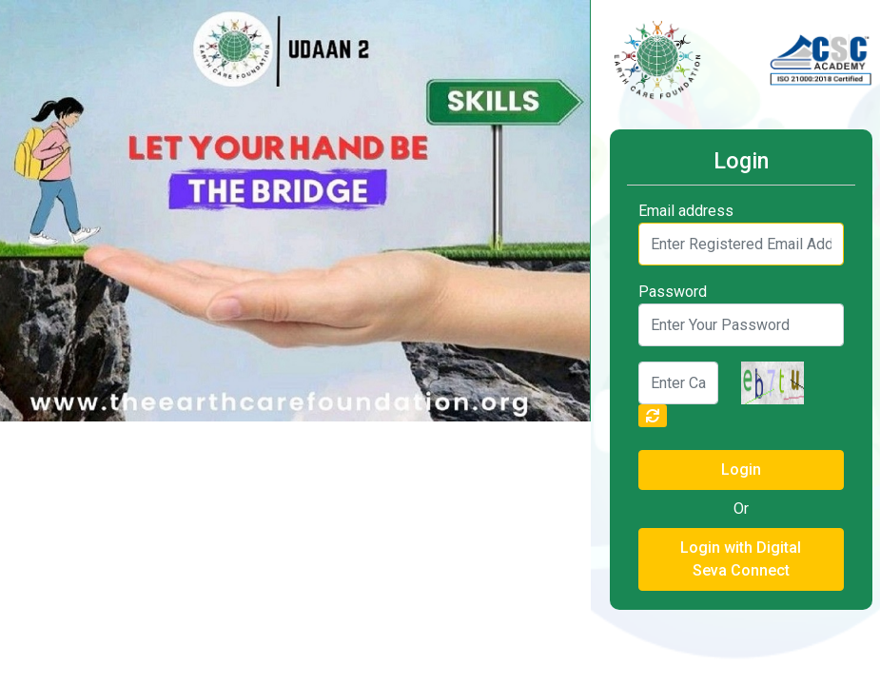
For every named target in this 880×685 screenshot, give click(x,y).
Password (672, 292)
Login (741, 469)
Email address (685, 211)
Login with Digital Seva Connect (740, 558)
